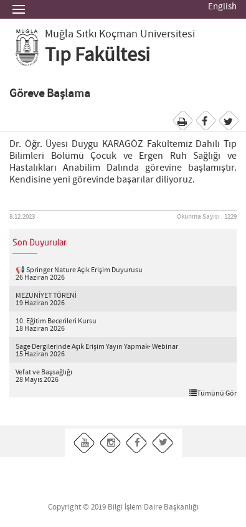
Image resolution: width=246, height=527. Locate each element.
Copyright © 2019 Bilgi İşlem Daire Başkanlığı (123, 507)
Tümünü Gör (213, 393)
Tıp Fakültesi (97, 55)
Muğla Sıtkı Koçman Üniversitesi (120, 34)
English (222, 7)
